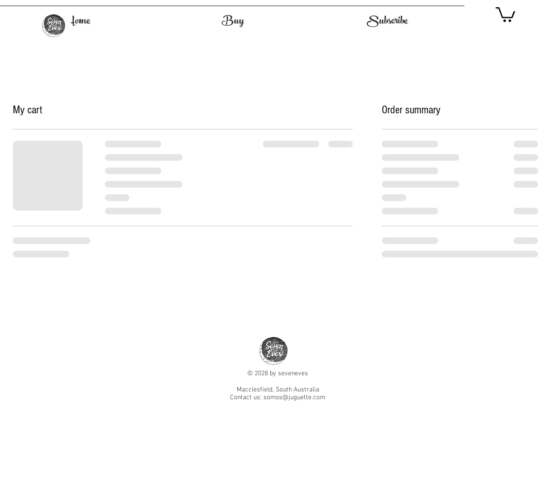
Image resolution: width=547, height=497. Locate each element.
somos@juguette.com (294, 398)
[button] (505, 14)
